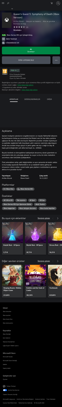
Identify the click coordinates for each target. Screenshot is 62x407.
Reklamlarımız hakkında (25, 403)
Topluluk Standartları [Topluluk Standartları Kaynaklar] (9, 342)
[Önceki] (52, 218)
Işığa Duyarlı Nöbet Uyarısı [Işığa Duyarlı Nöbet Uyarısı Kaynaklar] (11, 345)
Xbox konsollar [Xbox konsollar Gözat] (7, 311)
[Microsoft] (31, 1)
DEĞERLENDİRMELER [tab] (32, 99)
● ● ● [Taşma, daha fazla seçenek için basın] (56, 60)
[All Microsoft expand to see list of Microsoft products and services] (3, 3)
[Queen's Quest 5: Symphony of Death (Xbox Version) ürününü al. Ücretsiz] (31, 50)
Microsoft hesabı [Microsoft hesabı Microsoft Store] (8, 356)
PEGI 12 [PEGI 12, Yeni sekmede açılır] (15, 70)
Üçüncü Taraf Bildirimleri (10, 403)
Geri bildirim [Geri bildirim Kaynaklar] (6, 338)
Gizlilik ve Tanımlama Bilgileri (25, 399)
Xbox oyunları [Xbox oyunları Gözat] (7, 315)
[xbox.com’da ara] (8, 3)
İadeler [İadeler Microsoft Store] (5, 364)
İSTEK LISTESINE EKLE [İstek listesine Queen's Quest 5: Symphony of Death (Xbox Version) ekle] (26, 60)
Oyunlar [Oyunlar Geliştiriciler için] (5, 379)
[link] (12, 238)
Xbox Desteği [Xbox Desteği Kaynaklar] (7, 334)
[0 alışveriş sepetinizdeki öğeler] (52, 3)
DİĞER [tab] (49, 99)
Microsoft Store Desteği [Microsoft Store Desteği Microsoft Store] (10, 360)
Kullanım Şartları (40, 399)
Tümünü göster (44, 218)
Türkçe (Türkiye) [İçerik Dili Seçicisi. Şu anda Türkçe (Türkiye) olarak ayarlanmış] (11, 386)
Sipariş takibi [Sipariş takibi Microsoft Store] (6, 368)
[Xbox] (6, 8)
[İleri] (57, 218)
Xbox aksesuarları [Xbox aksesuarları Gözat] (8, 323)
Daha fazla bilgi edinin (25, 85)
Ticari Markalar (51, 399)
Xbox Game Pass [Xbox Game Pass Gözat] (7, 319)
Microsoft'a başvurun (9, 399)
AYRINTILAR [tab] (13, 99)
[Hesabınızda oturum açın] (58, 3)
